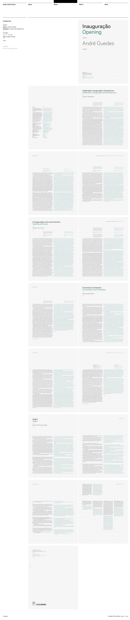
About (30, 4)
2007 (4, 41)
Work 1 (56, 4)
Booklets (5, 46)
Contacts (5, 616)
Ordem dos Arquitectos (10, 48)
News (106, 4)
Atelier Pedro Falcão (9, 4)
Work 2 (81, 4)
